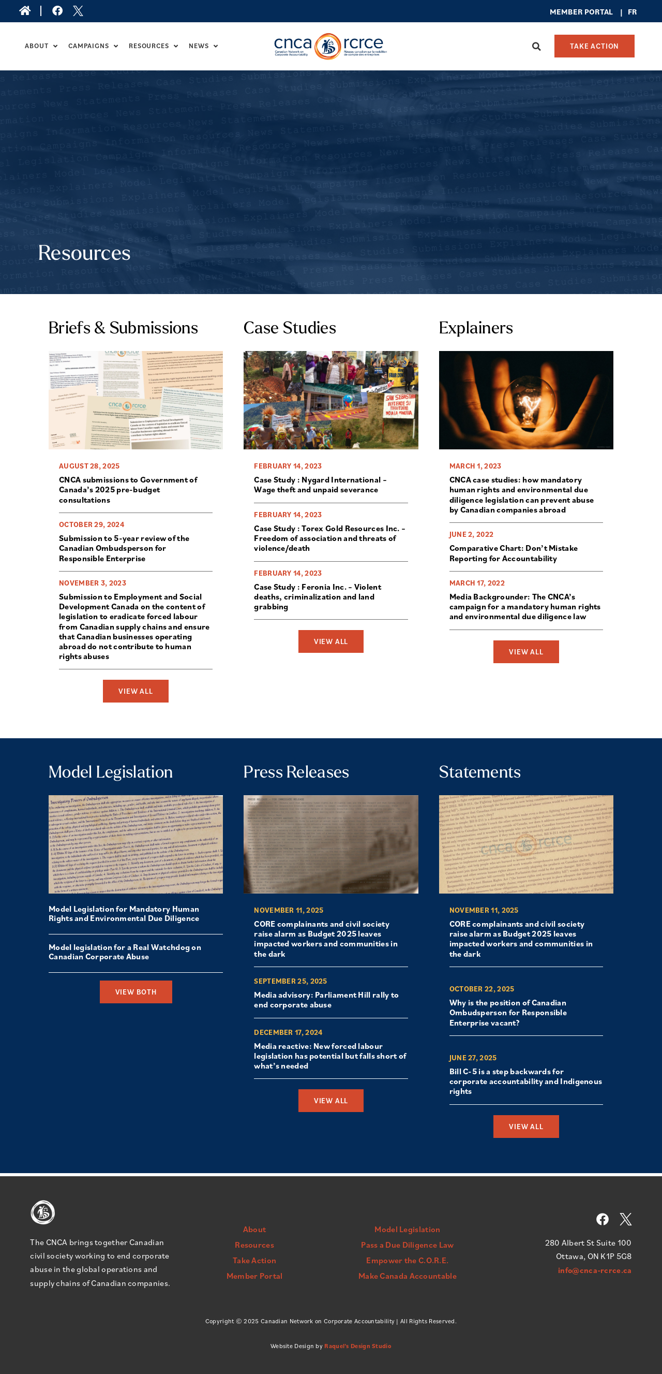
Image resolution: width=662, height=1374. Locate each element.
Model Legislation (407, 1229)
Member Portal (255, 1275)
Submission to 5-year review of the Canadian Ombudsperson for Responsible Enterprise (124, 549)
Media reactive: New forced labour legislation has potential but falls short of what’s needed (330, 1059)
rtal (604, 12)
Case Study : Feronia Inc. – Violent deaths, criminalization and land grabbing (317, 598)
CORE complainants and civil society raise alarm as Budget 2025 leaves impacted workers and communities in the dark (326, 940)
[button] (536, 46)
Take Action (254, 1260)
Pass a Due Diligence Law (407, 1244)
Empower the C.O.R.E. (407, 1260)
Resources (153, 46)
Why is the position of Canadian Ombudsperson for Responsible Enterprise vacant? (508, 1015)
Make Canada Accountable (407, 1275)
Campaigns (93, 46)
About (41, 46)
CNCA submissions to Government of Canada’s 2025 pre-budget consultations (128, 490)
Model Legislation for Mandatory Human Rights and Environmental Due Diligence (124, 914)
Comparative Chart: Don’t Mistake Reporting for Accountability (513, 554)
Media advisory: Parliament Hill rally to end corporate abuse (326, 1002)
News (203, 46)
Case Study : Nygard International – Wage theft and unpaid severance (320, 485)
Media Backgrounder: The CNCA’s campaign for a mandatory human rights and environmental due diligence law (525, 608)
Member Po (572, 12)
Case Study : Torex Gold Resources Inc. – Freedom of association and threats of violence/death (329, 539)
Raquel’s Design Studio (358, 1346)
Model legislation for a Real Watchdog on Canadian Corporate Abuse (125, 952)
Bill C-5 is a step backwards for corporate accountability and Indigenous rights (526, 1084)
